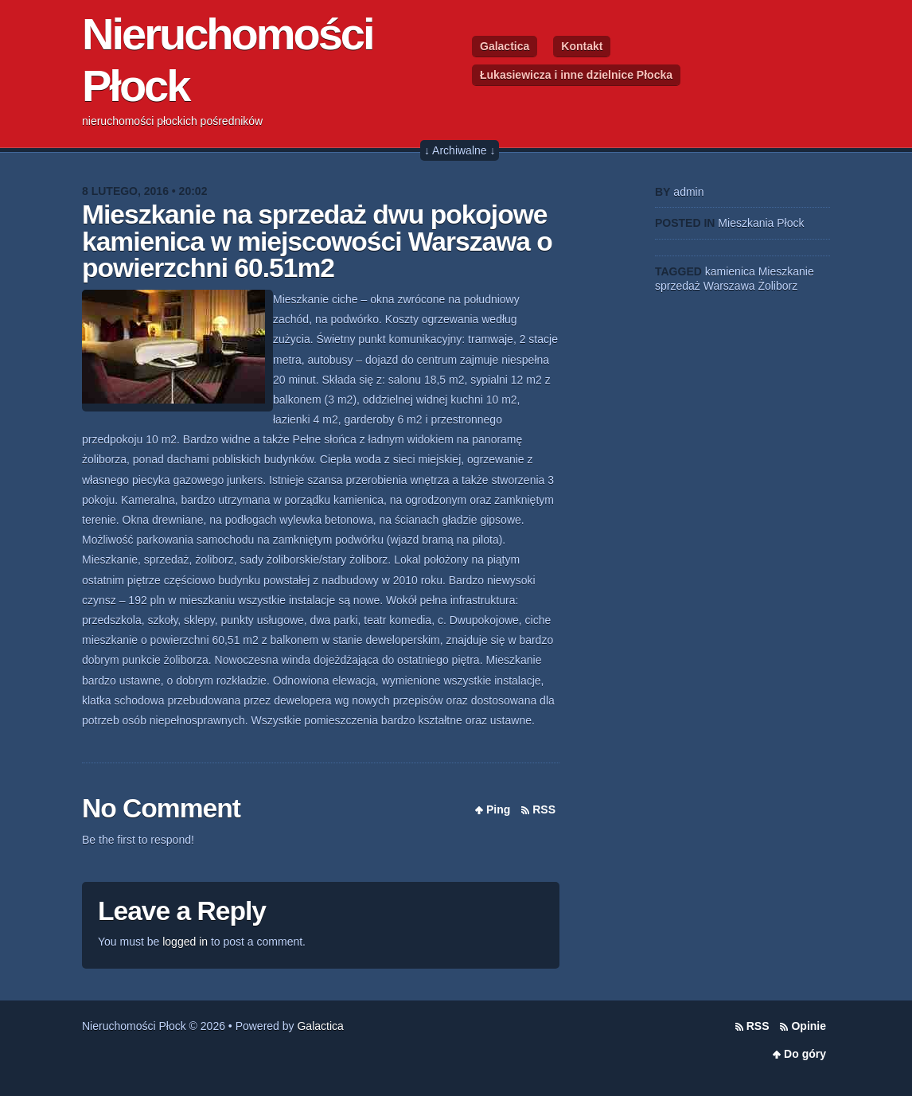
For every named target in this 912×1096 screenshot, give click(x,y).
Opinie (808, 1026)
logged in (185, 941)
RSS (543, 809)
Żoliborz (777, 285)
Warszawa (729, 285)
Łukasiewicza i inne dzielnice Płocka (576, 74)
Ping (498, 809)
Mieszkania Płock (761, 222)
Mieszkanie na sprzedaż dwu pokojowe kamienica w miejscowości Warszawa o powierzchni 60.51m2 (317, 241)
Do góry (805, 1053)
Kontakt (581, 46)
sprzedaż (677, 285)
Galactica (504, 46)
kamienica (730, 271)
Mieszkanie (786, 271)
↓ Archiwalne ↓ (459, 150)
